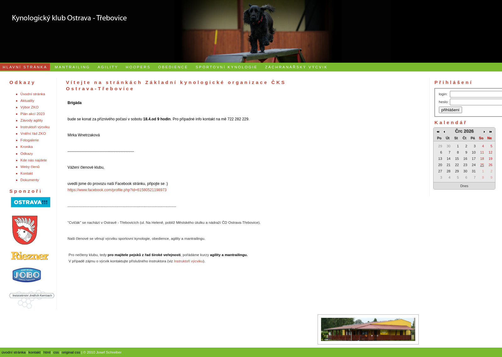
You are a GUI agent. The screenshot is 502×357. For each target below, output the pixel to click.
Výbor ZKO (29, 107)
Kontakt (26, 173)
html (46, 352)
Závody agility (31, 120)
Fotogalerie (29, 140)
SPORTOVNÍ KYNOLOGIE (227, 67)
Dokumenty (29, 180)
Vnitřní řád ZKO (33, 133)
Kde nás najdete (33, 160)
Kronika (26, 146)
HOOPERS (138, 67)
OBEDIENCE (173, 67)
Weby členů (30, 167)
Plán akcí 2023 (32, 114)
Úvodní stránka (32, 94)
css (56, 352)
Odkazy (26, 153)
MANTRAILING (72, 67)
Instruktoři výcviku (35, 127)
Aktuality (27, 100)
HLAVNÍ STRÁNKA (25, 67)
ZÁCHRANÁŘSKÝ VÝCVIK (296, 67)
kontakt (35, 352)
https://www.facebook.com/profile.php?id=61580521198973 (117, 190)
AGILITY (108, 67)
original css (71, 352)
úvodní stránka (14, 352)
